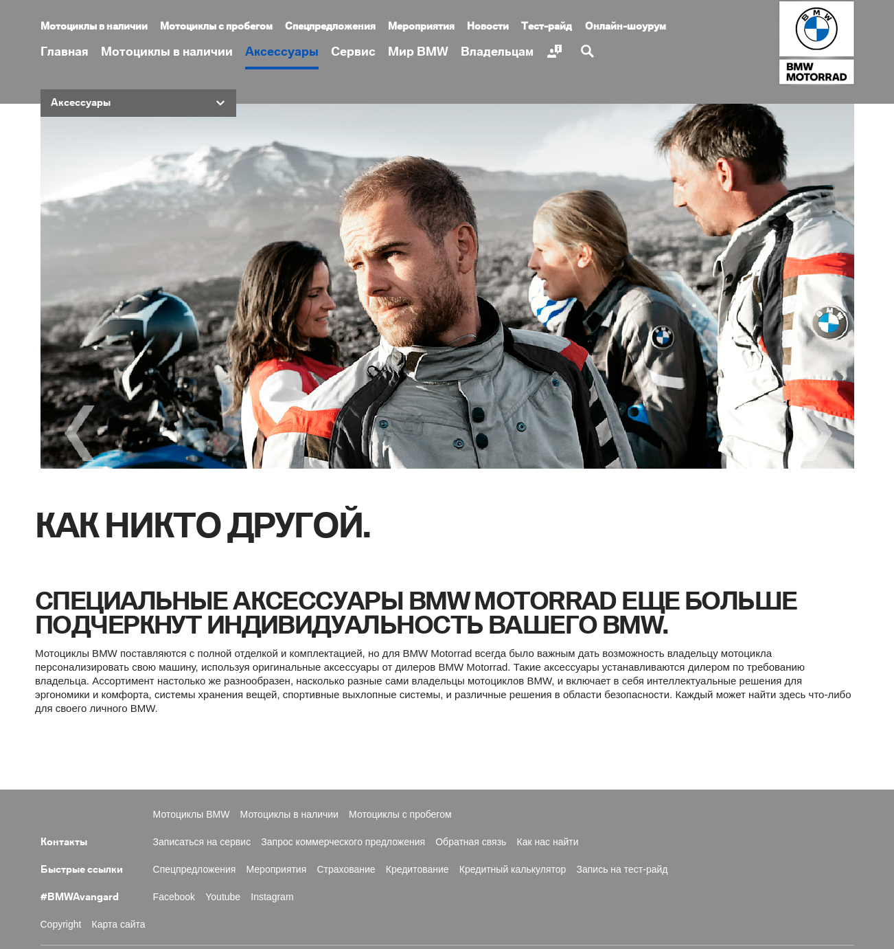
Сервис (353, 52)
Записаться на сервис (202, 841)
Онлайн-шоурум (625, 27)
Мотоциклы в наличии (167, 52)
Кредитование (417, 869)
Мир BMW (418, 52)
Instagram (272, 896)
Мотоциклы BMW (191, 814)
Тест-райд (546, 27)
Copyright (61, 924)
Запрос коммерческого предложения (343, 841)
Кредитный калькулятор (512, 869)
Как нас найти (548, 841)
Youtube (222, 896)
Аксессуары (282, 52)
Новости (488, 27)
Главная (65, 52)
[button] (138, 103)
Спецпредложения (330, 27)
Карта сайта (119, 924)
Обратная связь (470, 841)
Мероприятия (421, 27)
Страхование (346, 869)
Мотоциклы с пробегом (216, 27)
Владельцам (497, 52)
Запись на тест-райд (622, 869)
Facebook (174, 896)
